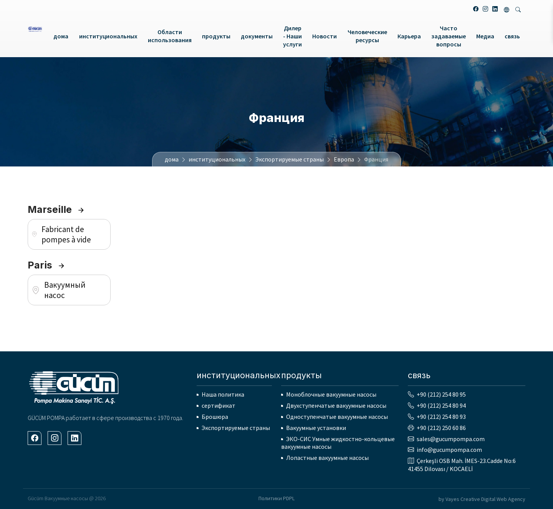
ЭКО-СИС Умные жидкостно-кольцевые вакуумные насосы (338, 443)
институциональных (217, 159)
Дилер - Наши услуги (292, 36)
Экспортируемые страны (289, 159)
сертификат (218, 405)
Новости (324, 36)
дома (60, 36)
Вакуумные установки (316, 428)
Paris (46, 265)
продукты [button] (216, 36)
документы (257, 36)
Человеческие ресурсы (367, 36)
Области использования (170, 36)
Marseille (56, 209)
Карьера (409, 36)
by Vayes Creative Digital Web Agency (482, 499)
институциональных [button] (108, 36)
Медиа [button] (485, 36)
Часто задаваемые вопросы (448, 36)
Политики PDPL (276, 498)
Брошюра (215, 416)
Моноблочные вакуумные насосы (331, 394)
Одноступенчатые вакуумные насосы (337, 416)
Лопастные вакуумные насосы (327, 457)
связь (512, 36)
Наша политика (223, 394)
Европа (344, 159)
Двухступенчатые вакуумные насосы (336, 405)
